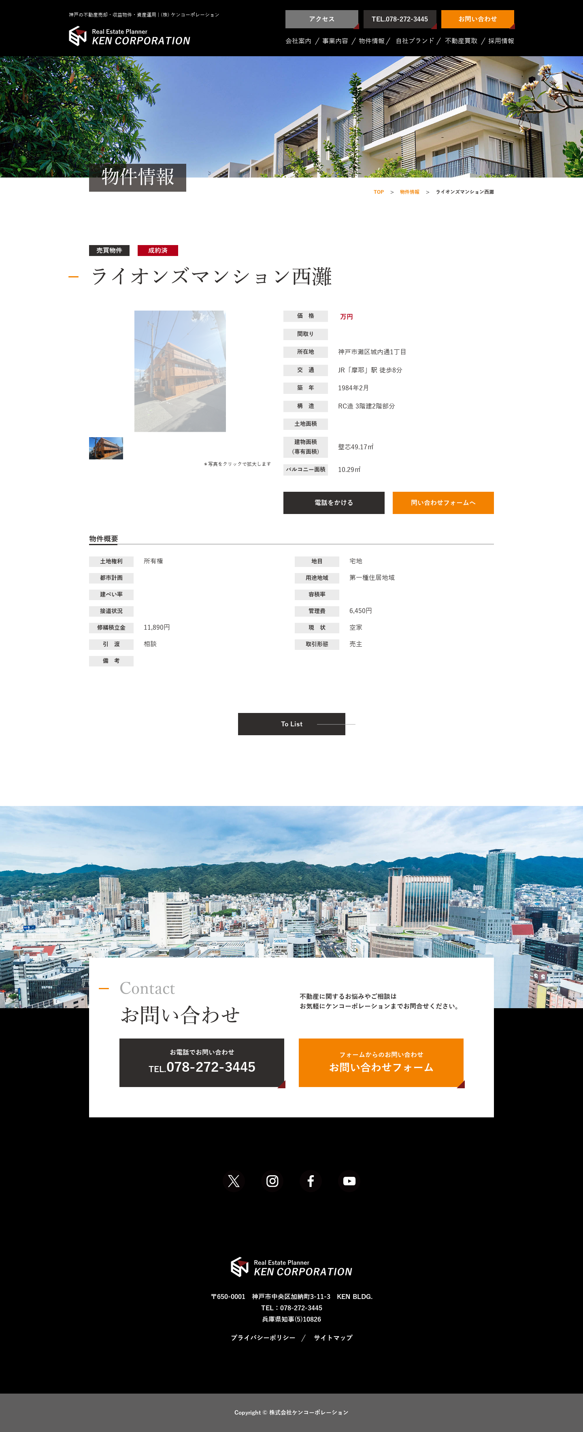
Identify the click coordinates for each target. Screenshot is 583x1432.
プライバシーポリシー (263, 1338)
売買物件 (109, 250)
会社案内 (298, 41)
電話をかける (334, 503)
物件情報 (372, 41)
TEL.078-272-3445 (400, 19)
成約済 (158, 250)
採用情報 (501, 41)
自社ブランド (415, 41)
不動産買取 (461, 41)
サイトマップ (333, 1338)
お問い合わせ (477, 19)
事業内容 (335, 41)
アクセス (322, 19)
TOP (379, 192)
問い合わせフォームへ (443, 503)
